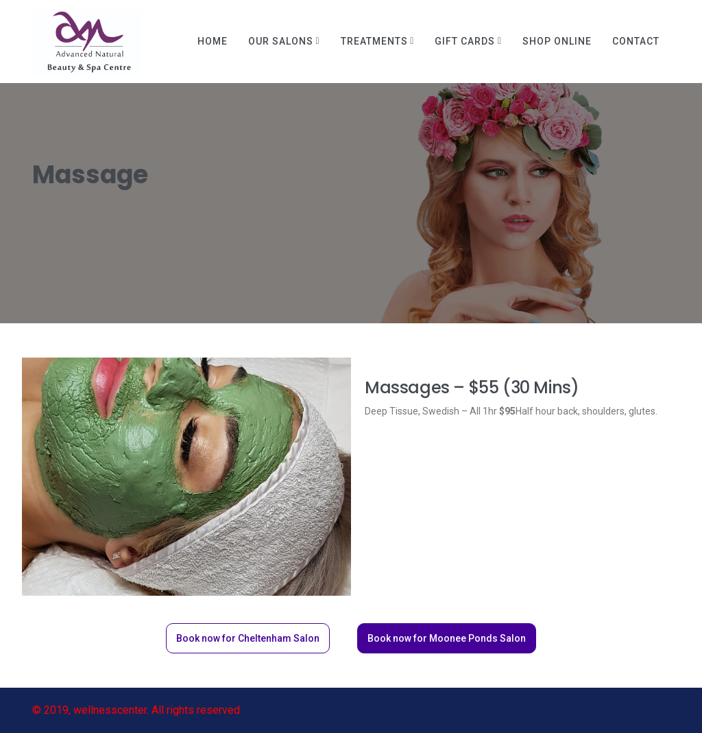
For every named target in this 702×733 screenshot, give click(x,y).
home (212, 41)
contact (635, 41)
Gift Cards (465, 41)
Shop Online (557, 41)
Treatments (374, 41)
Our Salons (280, 41)
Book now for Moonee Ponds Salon (446, 638)
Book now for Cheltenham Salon (247, 638)
